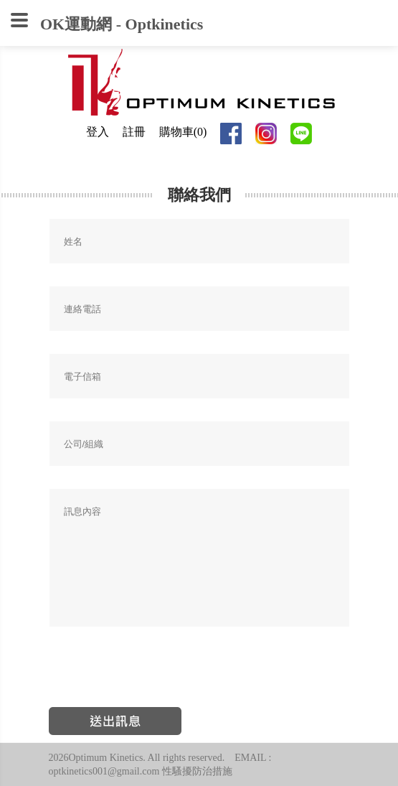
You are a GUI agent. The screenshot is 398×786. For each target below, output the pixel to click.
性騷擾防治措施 (197, 771)
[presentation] (158, 673)
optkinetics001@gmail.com (104, 771)
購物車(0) (183, 132)
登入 (97, 132)
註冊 (134, 132)
